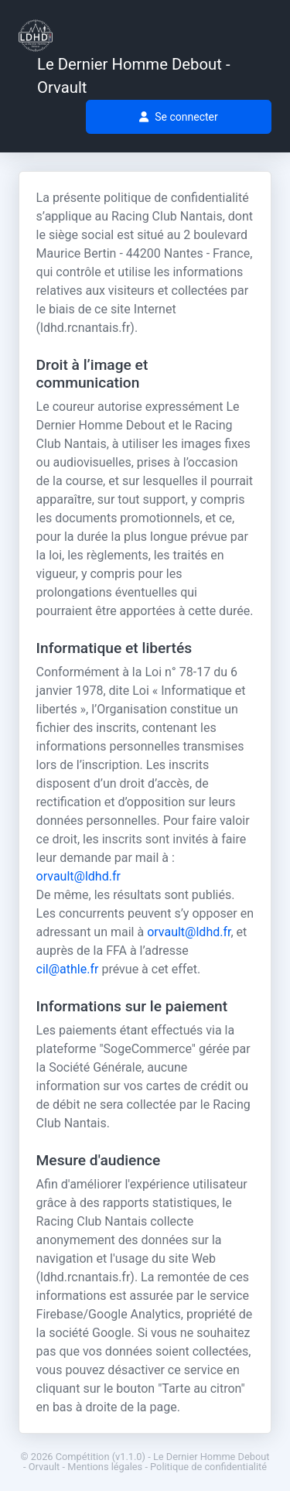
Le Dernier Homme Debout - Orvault (133, 76)
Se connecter (178, 117)
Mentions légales (104, 1466)
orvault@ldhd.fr (78, 876)
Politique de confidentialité (208, 1466)
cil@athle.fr (67, 969)
